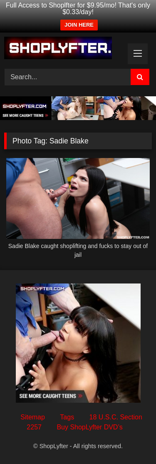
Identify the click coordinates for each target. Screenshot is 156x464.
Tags (67, 417)
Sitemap (32, 417)
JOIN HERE (79, 25)
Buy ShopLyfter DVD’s (89, 427)
